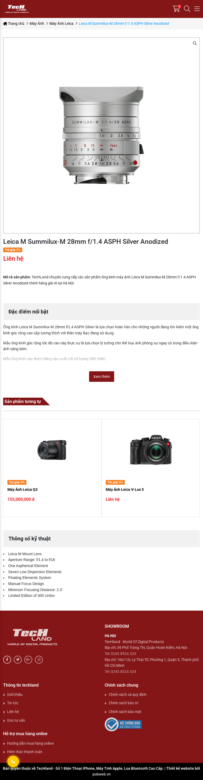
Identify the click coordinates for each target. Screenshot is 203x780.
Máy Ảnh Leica (61, 23)
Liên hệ (13, 712)
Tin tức (13, 703)
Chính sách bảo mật (125, 712)
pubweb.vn (102, 774)
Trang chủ (13, 23)
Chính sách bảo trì (123, 703)
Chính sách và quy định (127, 694)
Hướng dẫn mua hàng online (30, 743)
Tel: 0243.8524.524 (120, 653)
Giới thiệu (14, 694)
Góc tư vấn (16, 720)
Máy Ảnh (37, 23)
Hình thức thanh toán (24, 752)
